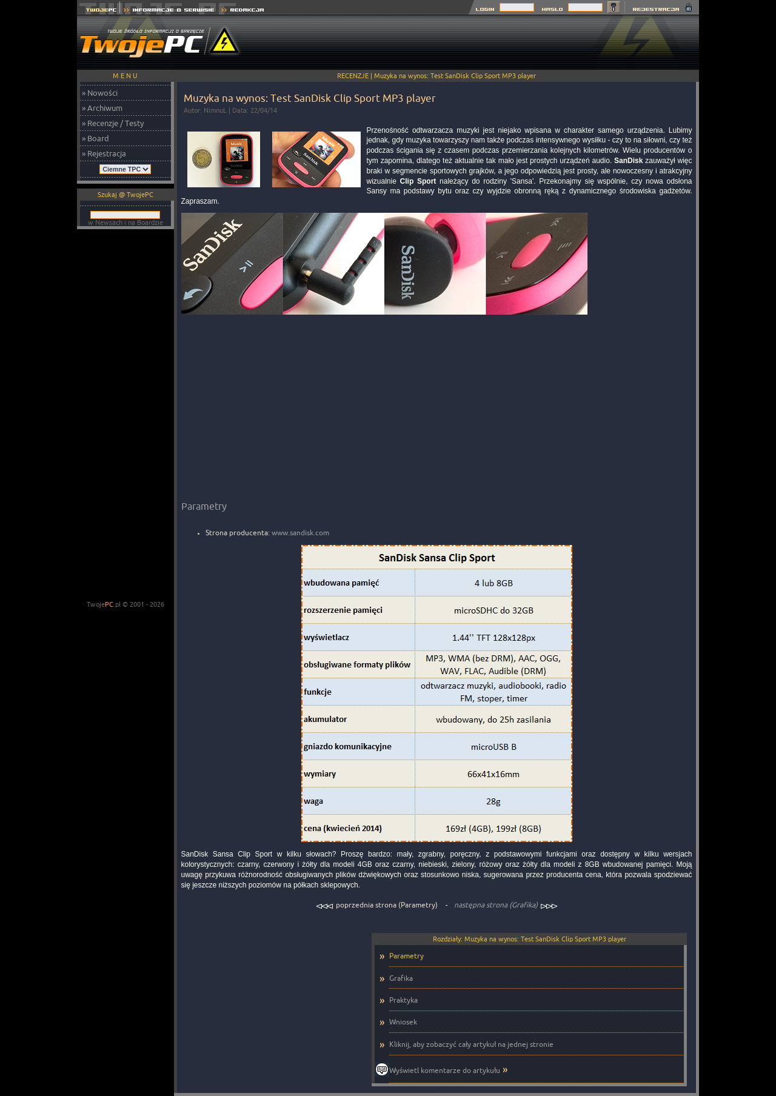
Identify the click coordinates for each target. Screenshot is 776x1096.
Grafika (401, 978)
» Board (95, 138)
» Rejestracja (104, 153)
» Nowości (100, 93)
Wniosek (403, 1022)
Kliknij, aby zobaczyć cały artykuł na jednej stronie (471, 1044)
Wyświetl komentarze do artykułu (444, 1070)
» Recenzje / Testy (113, 123)
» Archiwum (102, 108)
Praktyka (403, 1000)
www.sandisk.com (300, 532)
